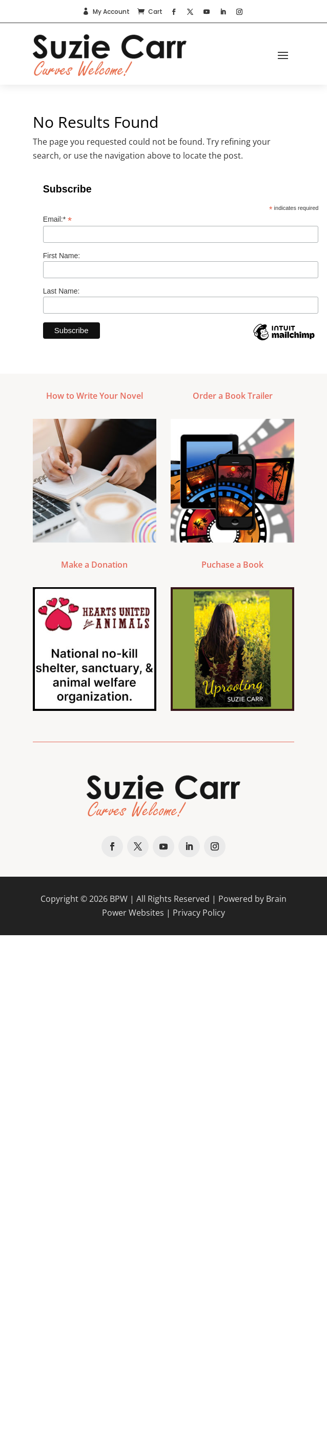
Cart (155, 11)
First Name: (61, 256)
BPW (119, 898)
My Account (111, 11)
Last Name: (61, 291)
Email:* (57, 219)
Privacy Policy (199, 912)
